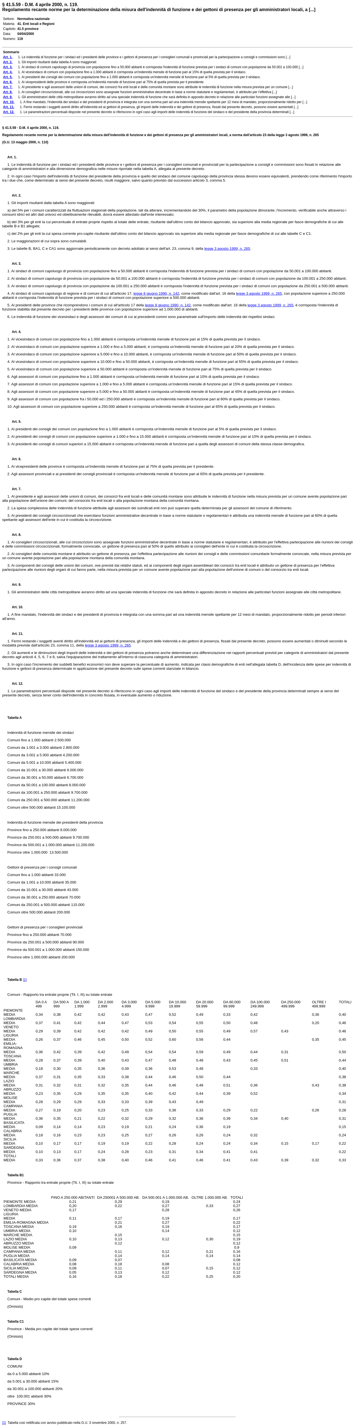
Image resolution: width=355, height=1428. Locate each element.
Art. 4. (14, 332)
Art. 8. (14, 535)
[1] (25, 980)
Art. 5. (14, 422)
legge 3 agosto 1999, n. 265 (227, 248)
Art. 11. (15, 634)
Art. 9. (14, 585)
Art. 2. (14, 195)
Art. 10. (15, 607)
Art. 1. (12, 157)
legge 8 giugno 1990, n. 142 (156, 293)
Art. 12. (15, 684)
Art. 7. (14, 489)
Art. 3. (14, 264)
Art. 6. (14, 459)
